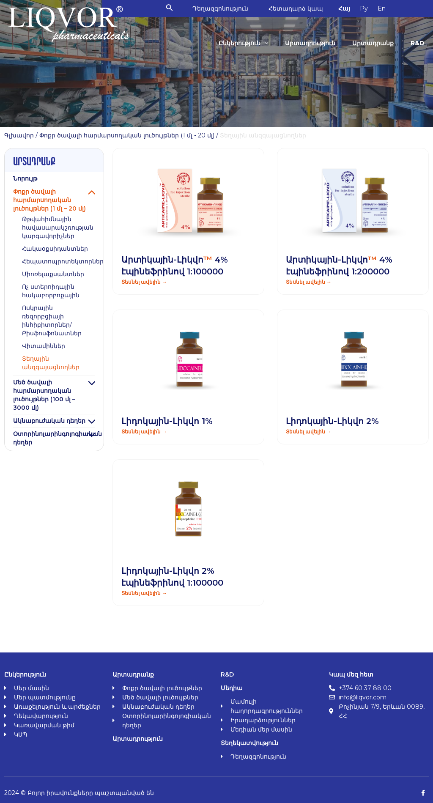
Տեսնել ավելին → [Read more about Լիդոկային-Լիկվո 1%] (144, 431)
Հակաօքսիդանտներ (55, 248)
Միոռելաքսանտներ (53, 274)
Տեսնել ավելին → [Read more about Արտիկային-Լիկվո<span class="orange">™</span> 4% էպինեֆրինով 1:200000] (309, 282)
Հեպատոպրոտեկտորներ (63, 261)
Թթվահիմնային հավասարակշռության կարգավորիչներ (57, 227)
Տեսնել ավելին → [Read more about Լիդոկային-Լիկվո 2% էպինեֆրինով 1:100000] (144, 593)
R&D (418, 43)
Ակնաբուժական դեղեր (49, 421)
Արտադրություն (312, 43)
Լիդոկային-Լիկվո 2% (332, 421)
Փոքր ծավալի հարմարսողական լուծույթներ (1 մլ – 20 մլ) (49, 200)
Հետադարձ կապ (299, 8)
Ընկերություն (246, 43)
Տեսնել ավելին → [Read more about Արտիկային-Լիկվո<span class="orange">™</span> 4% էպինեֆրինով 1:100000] (144, 282)
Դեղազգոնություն (223, 8)
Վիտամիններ (43, 346)
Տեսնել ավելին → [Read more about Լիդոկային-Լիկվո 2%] (309, 431)
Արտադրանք (374, 43)
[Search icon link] (172, 8)
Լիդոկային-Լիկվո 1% (167, 421)
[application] (267, 43)
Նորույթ (25, 178)
